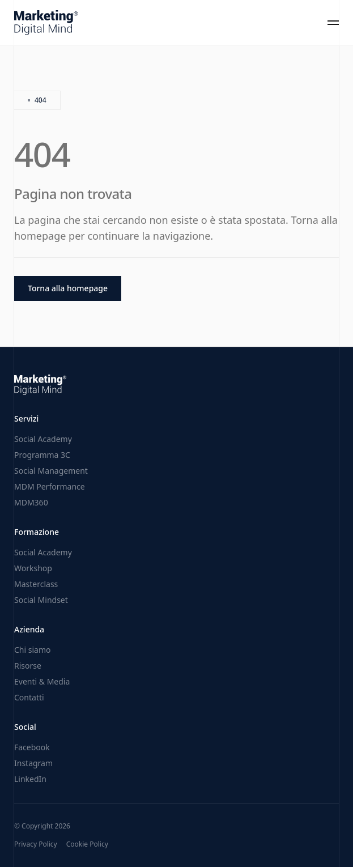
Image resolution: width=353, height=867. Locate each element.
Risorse (27, 665)
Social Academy (43, 439)
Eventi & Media (42, 681)
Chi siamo (32, 649)
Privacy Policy (35, 844)
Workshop (33, 568)
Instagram (33, 763)
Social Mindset (41, 599)
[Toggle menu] (333, 22)
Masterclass (36, 584)
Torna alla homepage (68, 288)
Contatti (29, 697)
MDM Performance (49, 486)
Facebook (32, 747)
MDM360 (31, 502)
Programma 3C (42, 454)
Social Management (51, 470)
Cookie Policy (87, 844)
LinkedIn (30, 779)
